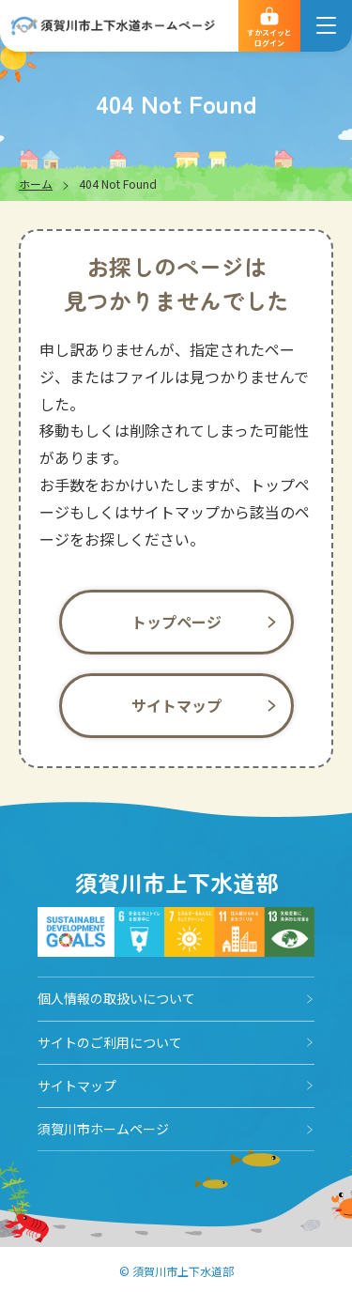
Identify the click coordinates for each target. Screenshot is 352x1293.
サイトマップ (176, 705)
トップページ (176, 621)
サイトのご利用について (110, 1042)
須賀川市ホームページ (103, 1128)
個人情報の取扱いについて (116, 998)
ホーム (36, 184)
